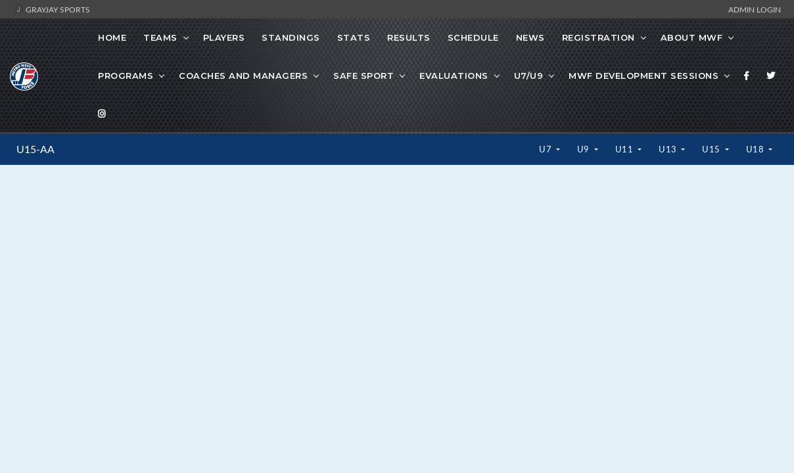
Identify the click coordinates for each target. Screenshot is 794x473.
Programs (125, 75)
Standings (291, 37)
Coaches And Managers (243, 75)
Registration (598, 37)
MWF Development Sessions (643, 75)
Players (224, 37)
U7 (546, 149)
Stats (354, 37)
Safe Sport (363, 75)
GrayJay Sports (51, 9)
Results (409, 37)
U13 (669, 149)
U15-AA (35, 149)
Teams (160, 37)
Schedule (473, 37)
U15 (712, 149)
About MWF (692, 37)
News (530, 37)
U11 (625, 149)
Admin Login (754, 9)
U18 (756, 149)
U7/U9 (529, 75)
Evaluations (453, 75)
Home (112, 37)
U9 (584, 149)
